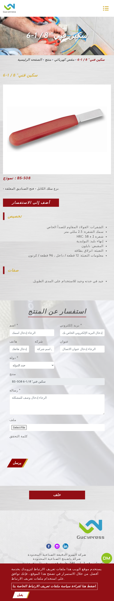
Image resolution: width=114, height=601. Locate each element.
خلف (57, 495)
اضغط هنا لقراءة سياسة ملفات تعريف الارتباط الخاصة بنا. (54, 586)
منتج (48, 59)
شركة (39, 341)
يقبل (20, 595)
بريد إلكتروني (71, 325)
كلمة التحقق (19, 436)
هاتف (13, 341)
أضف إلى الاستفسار (31, 202)
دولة (14, 358)
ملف (13, 420)
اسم (14, 325)
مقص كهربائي (64, 59)
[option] (57, 129)
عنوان (64, 341)
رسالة (15, 390)
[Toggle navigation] (106, 8)
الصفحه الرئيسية (30, 59)
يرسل (17, 463)
